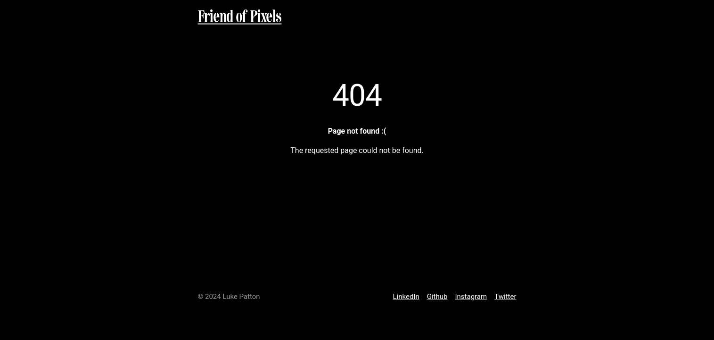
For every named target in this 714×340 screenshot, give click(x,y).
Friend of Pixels (240, 18)
